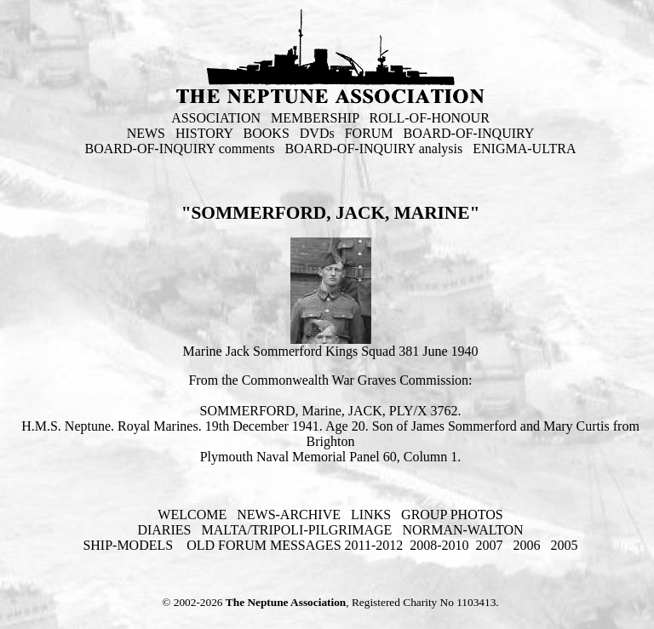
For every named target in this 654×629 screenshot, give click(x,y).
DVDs (317, 133)
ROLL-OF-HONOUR (430, 118)
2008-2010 (439, 545)
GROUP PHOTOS (452, 514)
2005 (564, 545)
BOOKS (267, 133)
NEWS (146, 133)
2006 (527, 545)
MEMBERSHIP (315, 118)
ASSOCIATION (216, 118)
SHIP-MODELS (129, 545)
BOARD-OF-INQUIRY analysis (374, 148)
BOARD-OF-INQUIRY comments (180, 148)
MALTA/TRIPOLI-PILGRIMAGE (296, 530)
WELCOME (192, 514)
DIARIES (164, 530)
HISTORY (204, 133)
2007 (489, 545)
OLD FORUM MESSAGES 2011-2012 (294, 545)
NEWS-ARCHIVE (289, 514)
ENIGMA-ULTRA (524, 148)
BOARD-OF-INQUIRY (469, 133)
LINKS (371, 514)
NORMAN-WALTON (462, 530)
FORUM (369, 133)
